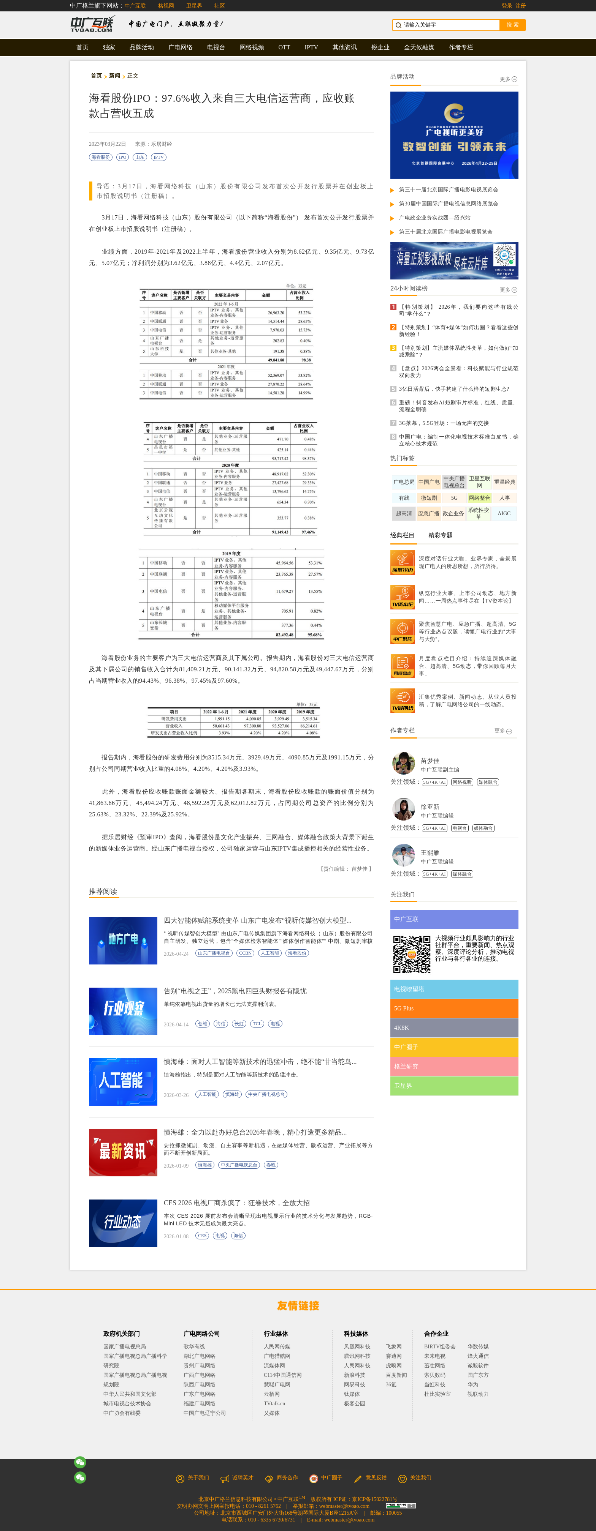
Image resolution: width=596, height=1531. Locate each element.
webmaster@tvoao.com (344, 1506)
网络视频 (252, 47)
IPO (122, 157)
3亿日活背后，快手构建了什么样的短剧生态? (454, 389)
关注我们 (414, 1477)
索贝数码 (434, 1375)
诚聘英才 (237, 1477)
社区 (219, 6)
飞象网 (394, 1346)
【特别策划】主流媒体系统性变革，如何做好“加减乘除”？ (458, 351)
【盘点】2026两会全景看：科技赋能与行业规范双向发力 (458, 372)
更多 (508, 79)
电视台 (216, 47)
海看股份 (101, 157)
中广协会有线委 (122, 1413)
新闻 (114, 76)
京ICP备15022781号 (375, 1499)
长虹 (239, 1023)
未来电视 (434, 1356)
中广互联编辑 (437, 816)
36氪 (391, 1384)
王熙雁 (430, 852)
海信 (220, 1023)
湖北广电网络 (200, 1356)
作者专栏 (461, 47)
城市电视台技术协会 (127, 1403)
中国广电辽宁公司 (205, 1413)
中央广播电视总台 (266, 1094)
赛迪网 (394, 1356)
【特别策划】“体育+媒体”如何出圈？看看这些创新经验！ (458, 331)
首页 (82, 47)
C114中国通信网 (283, 1375)
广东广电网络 (200, 1394)
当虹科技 (434, 1384)
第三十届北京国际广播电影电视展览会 (446, 232)
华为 (478, 1384)
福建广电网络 (200, 1403)
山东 (139, 157)
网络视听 (462, 782)
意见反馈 (370, 1477)
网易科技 (354, 1384)
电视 (275, 1023)
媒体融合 (488, 782)
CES (202, 1235)
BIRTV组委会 (440, 1346)
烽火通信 (478, 1356)
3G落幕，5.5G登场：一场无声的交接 (444, 423)
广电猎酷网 (277, 1356)
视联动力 (478, 1394)
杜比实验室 (437, 1394)
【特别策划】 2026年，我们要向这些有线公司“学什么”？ (458, 310)
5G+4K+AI (434, 782)
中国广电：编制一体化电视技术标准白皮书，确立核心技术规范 (458, 440)
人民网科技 (357, 1365)
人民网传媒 (277, 1346)
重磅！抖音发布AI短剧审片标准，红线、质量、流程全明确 (458, 406)
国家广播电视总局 (124, 1346)
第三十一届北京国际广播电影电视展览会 (448, 190)
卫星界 (194, 6)
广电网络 (180, 47)
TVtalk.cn (274, 1403)
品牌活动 (142, 47)
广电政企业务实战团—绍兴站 (435, 218)
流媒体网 (274, 1365)
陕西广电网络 (200, 1384)
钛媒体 (352, 1394)
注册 (520, 6)
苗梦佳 (430, 761)
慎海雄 (232, 1094)
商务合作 (281, 1477)
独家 (109, 47)
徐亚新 (430, 806)
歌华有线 (194, 1346)
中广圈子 (325, 1477)
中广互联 (135, 6)
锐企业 (380, 47)
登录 (507, 6)
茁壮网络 (434, 1365)
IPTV (312, 47)
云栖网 (272, 1394)
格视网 (166, 6)
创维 (202, 1023)
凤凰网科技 (357, 1346)
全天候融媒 (419, 47)
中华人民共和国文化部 (130, 1394)
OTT (284, 47)
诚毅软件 (478, 1365)
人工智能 (270, 953)
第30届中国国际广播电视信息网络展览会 (449, 204)
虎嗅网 (394, 1365)
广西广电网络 (200, 1375)
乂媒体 (272, 1413)
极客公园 (354, 1403)
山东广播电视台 (214, 953)
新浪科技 (354, 1375)
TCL (257, 1023)
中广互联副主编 (440, 770)
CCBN (245, 953)
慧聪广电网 (277, 1384)
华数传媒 (478, 1346)
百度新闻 (396, 1375)
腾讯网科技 (357, 1356)
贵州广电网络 (200, 1365)
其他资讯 (345, 47)
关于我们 (192, 1477)
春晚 (271, 1165)
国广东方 (478, 1375)
